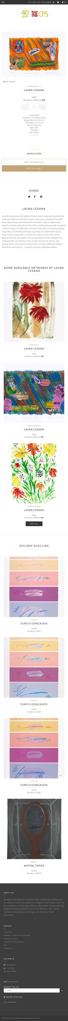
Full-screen (9, 82)
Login (48, 2)
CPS (11, 982)
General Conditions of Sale (17, 935)
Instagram (10, 971)
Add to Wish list (34, 162)
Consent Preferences (14, 942)
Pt (29, 2)
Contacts (8, 948)
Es (39, 2)
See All (34, 524)
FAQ (5, 945)
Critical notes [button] (34, 153)
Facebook (10, 965)
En (34, 2)
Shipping (8, 932)
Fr (43, 2)
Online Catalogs (13, 997)
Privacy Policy (11, 938)
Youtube (9, 968)
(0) (64, 2)
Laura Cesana (34, 90)
